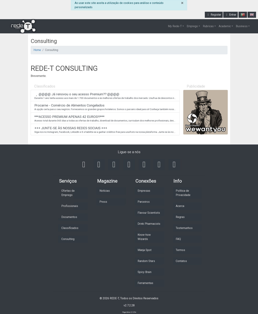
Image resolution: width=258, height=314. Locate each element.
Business (242, 26)
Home (37, 50)
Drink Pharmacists (149, 223)
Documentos (69, 217)
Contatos (181, 261)
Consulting (67, 239)
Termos (180, 250)
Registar (213, 14)
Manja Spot (144, 250)
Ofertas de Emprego (68, 193)
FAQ (178, 239)
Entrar (230, 14)
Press (103, 201)
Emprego (192, 26)
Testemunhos (184, 228)
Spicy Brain (144, 272)
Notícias (104, 190)
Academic (225, 26)
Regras (180, 217)
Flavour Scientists (149, 212)
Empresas (144, 190)
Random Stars (146, 261)
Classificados (69, 228)
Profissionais (69, 206)
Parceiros (144, 201)
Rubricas (208, 26)
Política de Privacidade (183, 193)
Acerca (180, 206)
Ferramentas (145, 283)
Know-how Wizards (144, 237)
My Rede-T (175, 26)
